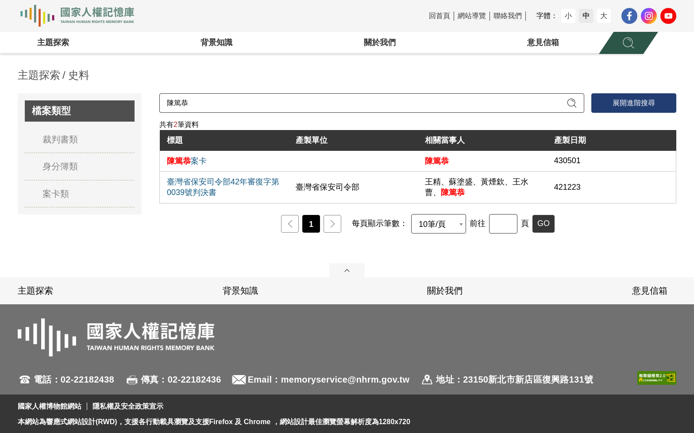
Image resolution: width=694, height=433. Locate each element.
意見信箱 (543, 42)
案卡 (187, 161)
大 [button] (603, 15)
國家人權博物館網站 (49, 406)
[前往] (503, 224)
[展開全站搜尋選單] (628, 43)
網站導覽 (472, 15)
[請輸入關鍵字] (371, 103)
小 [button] (568, 15)
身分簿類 (60, 166)
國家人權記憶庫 (82, 16)
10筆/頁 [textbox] (432, 224)
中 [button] (586, 15)
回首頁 (439, 15)
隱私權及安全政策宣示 (128, 406)
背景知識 (216, 42)
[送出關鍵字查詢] (572, 103)
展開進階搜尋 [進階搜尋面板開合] (634, 103)
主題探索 (53, 42)
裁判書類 (60, 139)
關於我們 (380, 42)
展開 (347, 270)
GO (543, 223)
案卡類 (55, 194)
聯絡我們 (508, 15)
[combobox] (438, 224)
